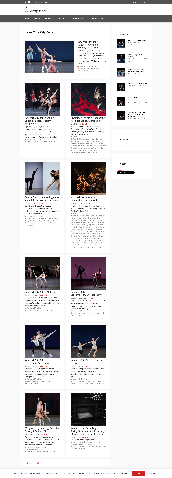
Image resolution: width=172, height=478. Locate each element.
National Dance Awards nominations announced (84, 198)
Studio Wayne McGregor (79, 243)
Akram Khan (87, 218)
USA (50, 310)
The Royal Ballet (92, 150)
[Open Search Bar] (147, 18)
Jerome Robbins (92, 446)
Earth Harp (43, 218)
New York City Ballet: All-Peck (40, 292)
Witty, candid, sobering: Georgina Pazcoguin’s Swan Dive (42, 430)
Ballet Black (98, 139)
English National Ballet (93, 222)
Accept (138, 473)
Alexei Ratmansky (33, 381)
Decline (153, 473)
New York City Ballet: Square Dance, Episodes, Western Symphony (39, 121)
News (38, 18)
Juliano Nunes (52, 220)
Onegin (41, 223)
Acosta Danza (89, 139)
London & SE (37, 216)
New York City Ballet (48, 142)
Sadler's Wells (100, 383)
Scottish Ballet (96, 238)
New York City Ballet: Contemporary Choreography (86, 293)
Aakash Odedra (78, 139)
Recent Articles (97, 18)
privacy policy (124, 473)
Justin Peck (30, 310)
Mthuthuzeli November (85, 146)
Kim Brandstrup (88, 227)
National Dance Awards (84, 148)
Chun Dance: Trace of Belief (137, 40)
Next (38, 463)
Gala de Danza (53, 218)
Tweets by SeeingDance (127, 170)
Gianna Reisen (86, 313)
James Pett (95, 225)
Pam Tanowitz (83, 236)
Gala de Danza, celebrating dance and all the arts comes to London (42, 198)
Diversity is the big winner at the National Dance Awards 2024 (88, 119)
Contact (46, 2)
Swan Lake (85, 71)
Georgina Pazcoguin (34, 452)
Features (63, 18)
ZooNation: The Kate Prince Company (84, 152)
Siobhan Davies (80, 150)
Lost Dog (74, 146)
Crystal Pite (92, 141)
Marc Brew (94, 229)
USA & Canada (91, 66)
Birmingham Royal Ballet (79, 141)
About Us (39, 2)
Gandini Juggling (85, 225)
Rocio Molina (75, 238)
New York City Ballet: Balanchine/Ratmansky (37, 361)
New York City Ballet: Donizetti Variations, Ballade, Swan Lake (88, 45)
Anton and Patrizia (33, 218)
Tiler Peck (74, 315)
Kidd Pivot (78, 227)
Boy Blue (74, 222)
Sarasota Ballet (85, 238)
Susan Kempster (93, 243)
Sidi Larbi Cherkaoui (94, 240)
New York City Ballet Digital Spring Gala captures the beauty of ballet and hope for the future (88, 431)
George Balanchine (86, 68)
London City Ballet (97, 143)
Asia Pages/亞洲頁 (81, 18)
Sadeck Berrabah (50, 223)
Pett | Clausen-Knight (95, 236)
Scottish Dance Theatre (79, 240)
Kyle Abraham (86, 143)
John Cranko (42, 220)
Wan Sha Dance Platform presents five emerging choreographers (136, 114)
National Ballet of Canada (91, 231)
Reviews (50, 18)
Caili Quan (76, 313)
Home (27, 18)
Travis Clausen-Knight (86, 245)
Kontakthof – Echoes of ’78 (137, 83)
